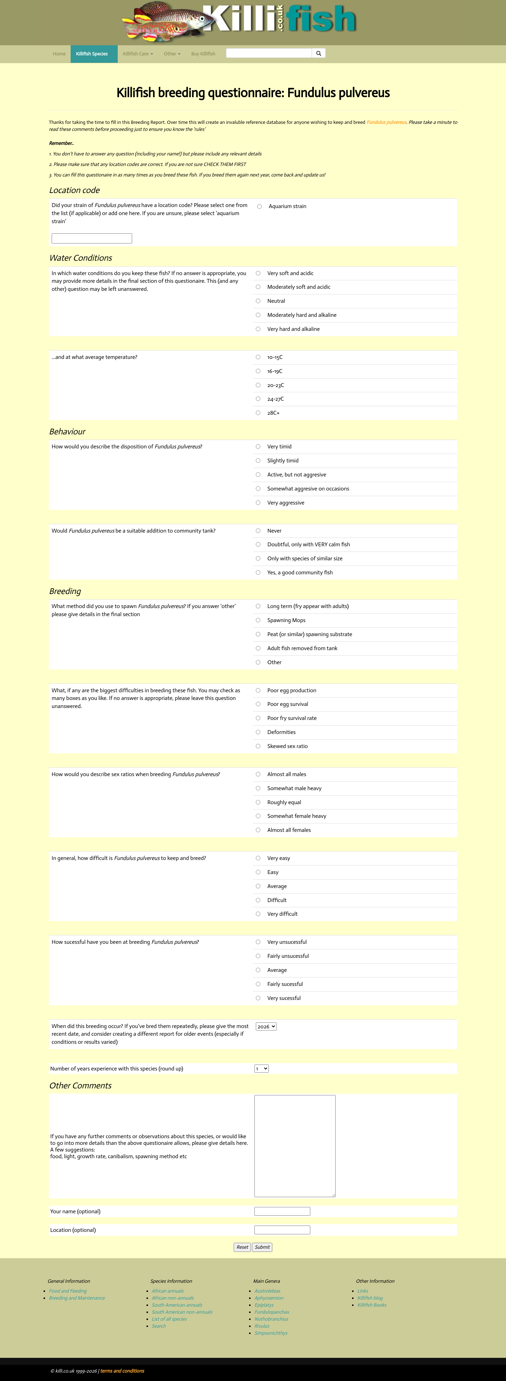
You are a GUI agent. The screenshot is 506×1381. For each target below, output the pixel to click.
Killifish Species (96, 56)
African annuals (168, 1291)
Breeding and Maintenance (76, 1298)
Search (159, 1326)
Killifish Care (138, 54)
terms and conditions (122, 1371)
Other (172, 54)
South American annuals (177, 1305)
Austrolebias (267, 1291)
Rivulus (261, 1326)
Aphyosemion (268, 1298)
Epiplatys (263, 1305)
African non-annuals (173, 1298)
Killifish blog (370, 1298)
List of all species (169, 1319)
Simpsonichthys (270, 1333)
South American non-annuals (182, 1312)
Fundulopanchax (271, 1312)
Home (59, 54)
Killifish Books (372, 1305)
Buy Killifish (203, 54)
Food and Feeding (67, 1291)
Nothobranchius (271, 1319)
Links (362, 1291)
